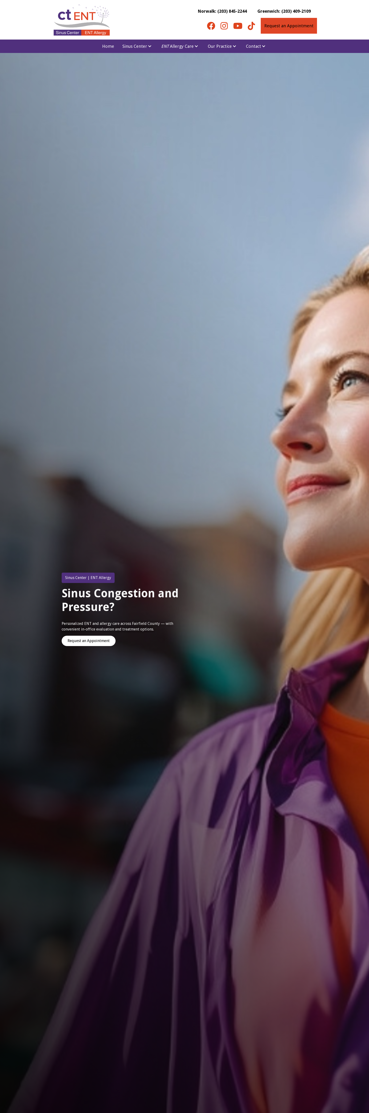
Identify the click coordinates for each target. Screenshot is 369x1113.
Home (108, 46)
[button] (137, 46)
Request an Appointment (288, 25)
